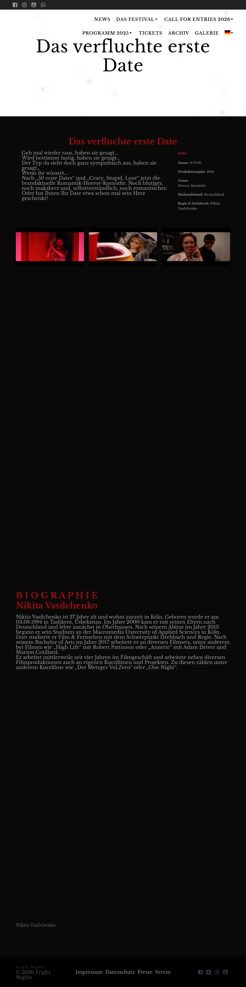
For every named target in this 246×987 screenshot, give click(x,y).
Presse (145, 972)
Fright (37, 26)
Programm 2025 (105, 33)
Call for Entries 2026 (197, 19)
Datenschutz (120, 972)
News (102, 19)
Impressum (88, 972)
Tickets (150, 33)
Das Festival (135, 19)
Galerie (207, 33)
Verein (164, 972)
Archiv (178, 33)
